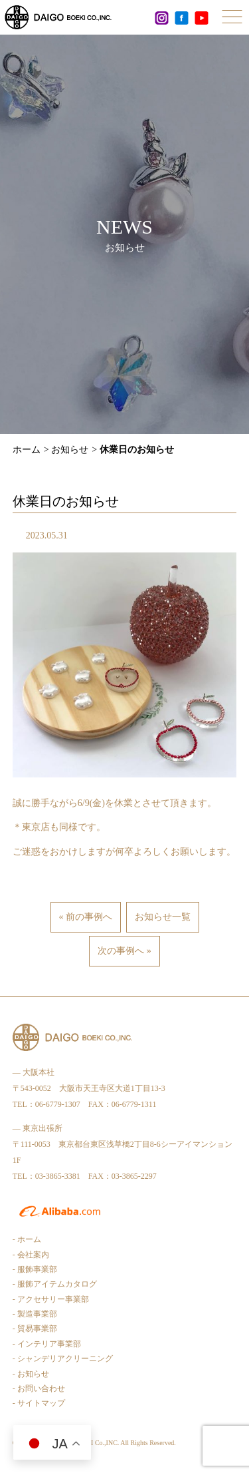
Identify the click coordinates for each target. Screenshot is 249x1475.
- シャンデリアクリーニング (63, 1358)
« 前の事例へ (86, 917)
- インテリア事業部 (47, 1344)
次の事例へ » (124, 951)
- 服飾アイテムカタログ (55, 1284)
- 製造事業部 (35, 1314)
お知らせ (69, 450)
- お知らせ (31, 1373)
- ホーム (27, 1239)
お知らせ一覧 (163, 917)
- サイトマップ (39, 1403)
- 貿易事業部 (35, 1328)
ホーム (27, 450)
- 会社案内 (31, 1254)
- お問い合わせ (39, 1388)
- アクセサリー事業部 (51, 1299)
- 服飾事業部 (35, 1269)
